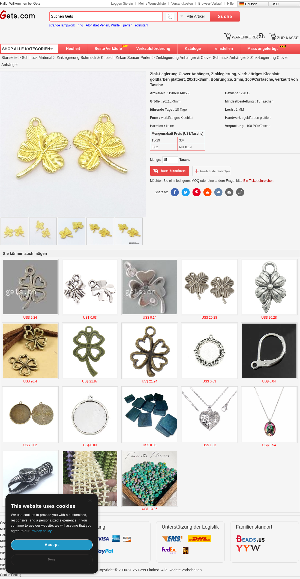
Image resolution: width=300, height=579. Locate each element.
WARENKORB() (248, 37)
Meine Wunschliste (152, 3)
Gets (17, 14)
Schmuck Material (37, 57)
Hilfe (230, 3)
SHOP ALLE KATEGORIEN (26, 49)
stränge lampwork (62, 25)
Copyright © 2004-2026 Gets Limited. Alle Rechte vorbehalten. (150, 570)
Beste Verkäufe (108, 48)
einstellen (224, 48)
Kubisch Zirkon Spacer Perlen (126, 57)
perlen (127, 25)
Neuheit (73, 48)
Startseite (9, 57)
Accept (52, 544)
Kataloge (193, 48)
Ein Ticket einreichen (258, 181)
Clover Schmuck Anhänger (223, 57)
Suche (225, 16)
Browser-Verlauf (209, 3)
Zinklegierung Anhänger (176, 57)
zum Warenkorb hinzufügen (169, 171)
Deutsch (251, 4)
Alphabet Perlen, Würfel (103, 25)
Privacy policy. (41, 531)
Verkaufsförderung (153, 48)
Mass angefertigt (262, 48)
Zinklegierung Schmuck (76, 57)
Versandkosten (182, 3)
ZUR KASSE (288, 38)
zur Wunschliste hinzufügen (211, 171)
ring (80, 25)
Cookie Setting (10, 575)
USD (275, 4)
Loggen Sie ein (122, 3)
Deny (52, 559)
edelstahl (141, 25)
